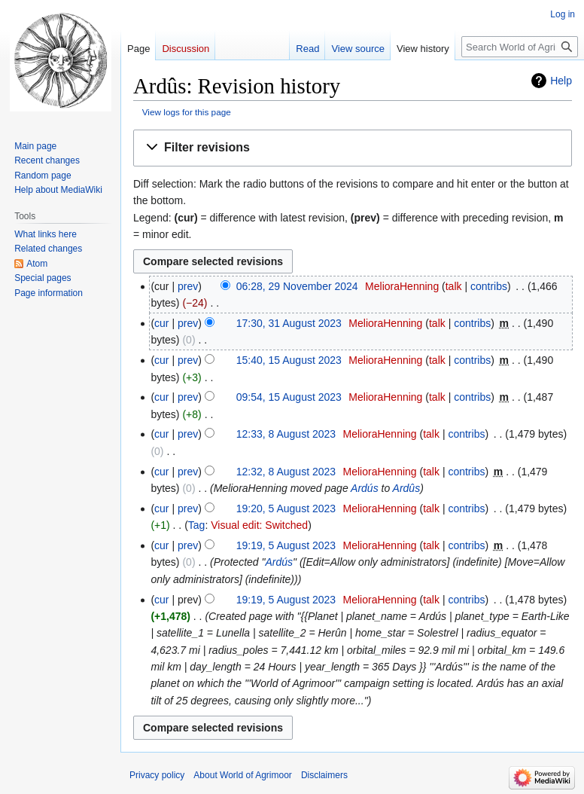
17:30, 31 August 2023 (289, 323)
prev (188, 286)
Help (561, 81)
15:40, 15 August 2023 (289, 360)
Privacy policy (156, 775)
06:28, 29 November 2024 (297, 286)
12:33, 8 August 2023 (286, 434)
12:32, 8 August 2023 (286, 472)
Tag (196, 525)
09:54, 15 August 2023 (289, 397)
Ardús (365, 488)
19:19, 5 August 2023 (286, 545)
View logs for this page (186, 112)
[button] (352, 148)
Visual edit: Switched (259, 525)
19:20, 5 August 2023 (286, 508)
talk (454, 286)
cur (161, 323)
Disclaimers (324, 775)
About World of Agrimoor (242, 775)
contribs (488, 286)
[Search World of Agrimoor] (519, 46)
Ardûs (407, 488)
